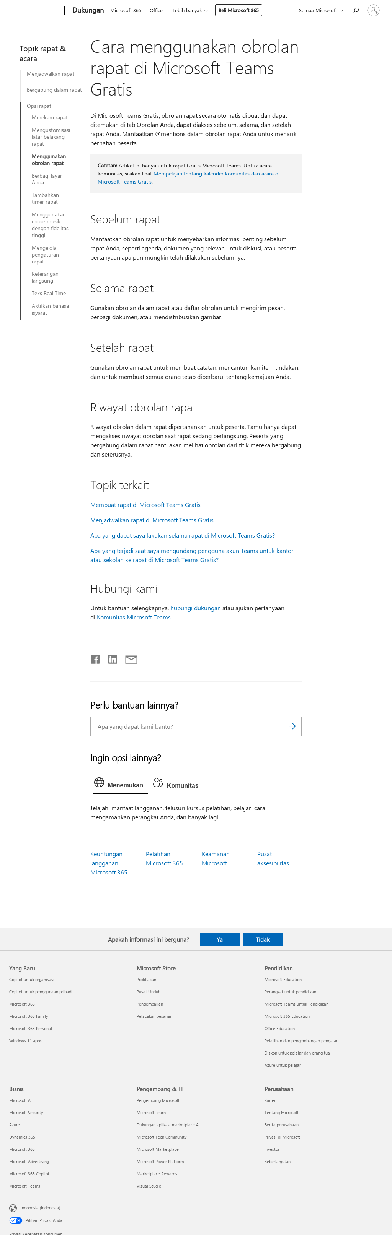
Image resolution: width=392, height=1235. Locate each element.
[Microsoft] (35, 10)
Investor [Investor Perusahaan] (272, 1149)
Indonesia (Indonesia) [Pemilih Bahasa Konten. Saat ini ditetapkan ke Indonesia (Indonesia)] (40, 1208)
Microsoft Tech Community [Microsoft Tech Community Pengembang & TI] (161, 1137)
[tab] (120, 784)
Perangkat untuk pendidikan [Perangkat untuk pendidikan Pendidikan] (290, 991)
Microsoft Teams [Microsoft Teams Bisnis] (24, 1186)
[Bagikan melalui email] (127, 657)
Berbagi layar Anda (47, 179)
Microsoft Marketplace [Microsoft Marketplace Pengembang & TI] (158, 1149)
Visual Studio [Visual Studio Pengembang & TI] (149, 1186)
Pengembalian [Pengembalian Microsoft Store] (150, 1004)
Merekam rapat (50, 117)
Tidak (263, 939)
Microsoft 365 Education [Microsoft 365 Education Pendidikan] (287, 1016)
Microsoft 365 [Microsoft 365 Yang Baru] (22, 1004)
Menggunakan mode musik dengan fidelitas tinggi (50, 225)
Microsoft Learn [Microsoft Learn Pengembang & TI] (151, 1112)
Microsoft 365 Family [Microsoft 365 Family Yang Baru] (28, 1016)
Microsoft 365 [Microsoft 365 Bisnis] (22, 1149)
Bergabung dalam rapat (54, 89)
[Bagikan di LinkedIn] (109, 657)
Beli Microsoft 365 (239, 10)
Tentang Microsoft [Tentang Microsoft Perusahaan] (282, 1112)
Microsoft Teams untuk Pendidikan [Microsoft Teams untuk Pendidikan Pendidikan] (296, 1004)
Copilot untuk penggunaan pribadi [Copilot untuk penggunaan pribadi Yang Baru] (40, 991)
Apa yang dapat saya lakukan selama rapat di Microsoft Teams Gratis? (182, 535)
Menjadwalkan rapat (50, 73)
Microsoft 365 (125, 10)
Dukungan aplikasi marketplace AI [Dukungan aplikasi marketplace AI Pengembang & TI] (168, 1125)
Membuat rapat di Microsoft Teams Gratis (145, 504)
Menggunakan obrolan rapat (49, 160)
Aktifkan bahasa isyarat (50, 309)
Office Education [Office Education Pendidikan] (280, 1028)
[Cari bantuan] (355, 9)
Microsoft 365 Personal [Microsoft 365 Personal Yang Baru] (30, 1028)
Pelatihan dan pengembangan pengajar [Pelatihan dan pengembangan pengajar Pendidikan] (301, 1040)
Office (156, 10)
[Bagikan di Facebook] (95, 657)
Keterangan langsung (45, 277)
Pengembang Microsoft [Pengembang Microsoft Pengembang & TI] (158, 1100)
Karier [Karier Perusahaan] (270, 1100)
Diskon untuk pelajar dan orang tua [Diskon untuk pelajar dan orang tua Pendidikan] (297, 1053)
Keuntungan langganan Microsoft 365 (108, 863)
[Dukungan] (87, 10)
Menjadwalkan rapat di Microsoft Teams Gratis (152, 520)
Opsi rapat (39, 105)
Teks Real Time (49, 293)
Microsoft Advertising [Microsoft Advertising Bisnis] (29, 1161)
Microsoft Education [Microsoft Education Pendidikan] (283, 979)
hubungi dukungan (195, 608)
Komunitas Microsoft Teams (134, 617)
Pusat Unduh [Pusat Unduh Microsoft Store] (148, 991)
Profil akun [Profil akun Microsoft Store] (146, 979)
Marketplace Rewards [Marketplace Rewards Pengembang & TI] (157, 1173)
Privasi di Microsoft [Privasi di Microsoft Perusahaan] (282, 1137)
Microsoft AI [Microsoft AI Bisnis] (20, 1100)
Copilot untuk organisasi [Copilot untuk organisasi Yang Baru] (31, 979)
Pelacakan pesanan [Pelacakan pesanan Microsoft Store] (154, 1016)
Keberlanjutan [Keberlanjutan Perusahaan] (278, 1161)
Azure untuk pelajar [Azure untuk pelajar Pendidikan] (283, 1065)
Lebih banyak (187, 10)
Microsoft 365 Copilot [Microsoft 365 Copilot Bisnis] (29, 1173)
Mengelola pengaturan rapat (45, 254)
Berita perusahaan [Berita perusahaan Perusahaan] (282, 1125)
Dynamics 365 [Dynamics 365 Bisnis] (22, 1137)
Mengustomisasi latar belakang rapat (51, 137)
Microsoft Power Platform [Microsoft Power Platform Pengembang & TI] (160, 1161)
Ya (220, 939)
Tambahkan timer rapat (45, 198)
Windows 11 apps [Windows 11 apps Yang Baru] (25, 1040)
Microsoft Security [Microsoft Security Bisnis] (26, 1112)
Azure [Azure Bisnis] (14, 1125)
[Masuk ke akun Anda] (373, 10)
